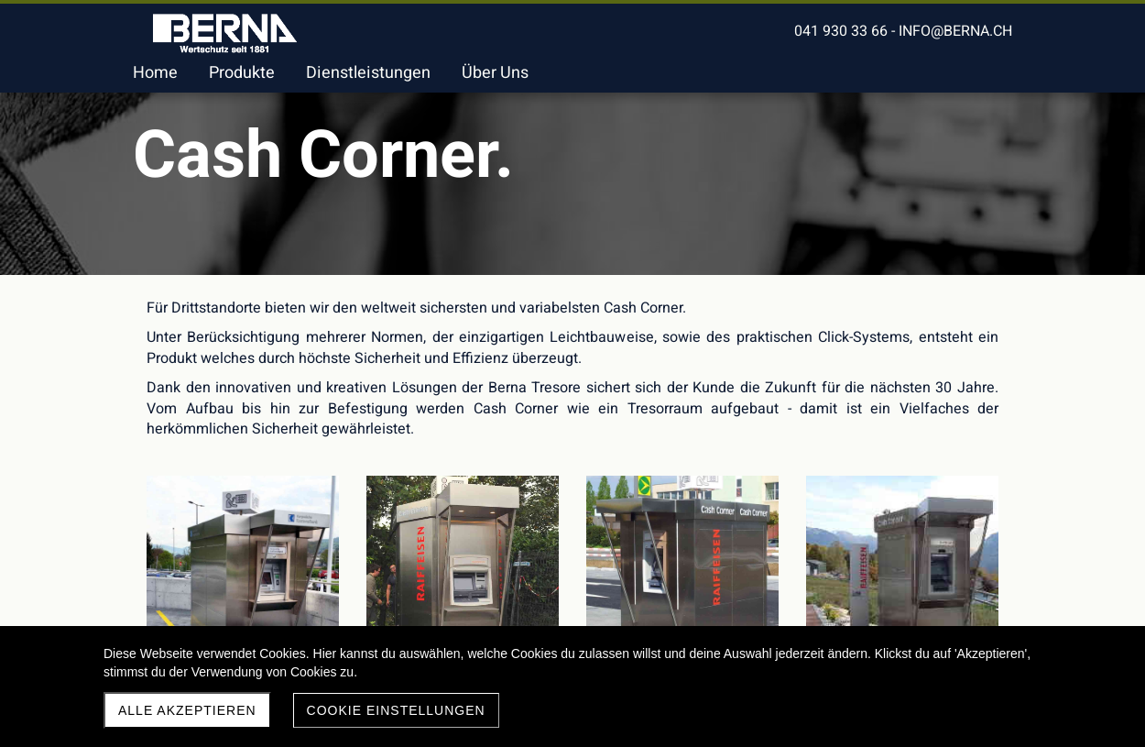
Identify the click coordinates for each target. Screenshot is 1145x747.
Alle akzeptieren (187, 710)
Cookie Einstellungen (396, 710)
